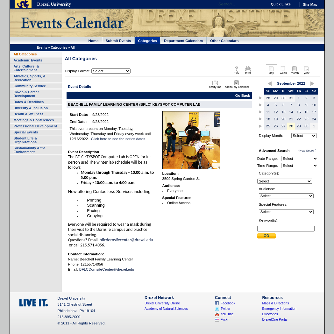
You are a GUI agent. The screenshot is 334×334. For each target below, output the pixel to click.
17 (314, 112)
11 (268, 112)
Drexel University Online (162, 303)
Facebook (228, 303)
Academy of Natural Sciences (166, 308)
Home (94, 41)
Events (42, 47)
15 (299, 112)
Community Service (30, 86)
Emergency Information (279, 308)
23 (306, 119)
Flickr (225, 319)
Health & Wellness (29, 114)
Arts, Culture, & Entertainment (26, 68)
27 (283, 126)
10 (314, 105)
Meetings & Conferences (34, 120)
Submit (266, 235)
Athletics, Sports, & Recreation (30, 78)
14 (291, 112)
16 (306, 112)
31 (291, 98)
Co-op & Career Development (26, 94)
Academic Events (28, 60)
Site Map (310, 4)
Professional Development (35, 126)
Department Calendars (183, 41)
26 (276, 126)
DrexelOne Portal (274, 319)
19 (276, 119)
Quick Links (281, 4)
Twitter (226, 308)
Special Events (26, 132)
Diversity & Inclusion (31, 108)
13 (283, 112)
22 (299, 119)
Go (261, 4)
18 (268, 119)
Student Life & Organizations (25, 140)
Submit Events (118, 41)
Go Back (242, 95)
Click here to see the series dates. (118, 139)
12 (276, 112)
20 (283, 119)
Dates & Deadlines (29, 102)
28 (268, 98)
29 (276, 98)
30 (283, 98)
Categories (147, 41)
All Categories (25, 54)
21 (291, 119)
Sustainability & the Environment (30, 150)
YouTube (227, 314)
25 (268, 126)
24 (314, 119)
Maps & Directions (275, 303)
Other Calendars (224, 41)
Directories (270, 314)
